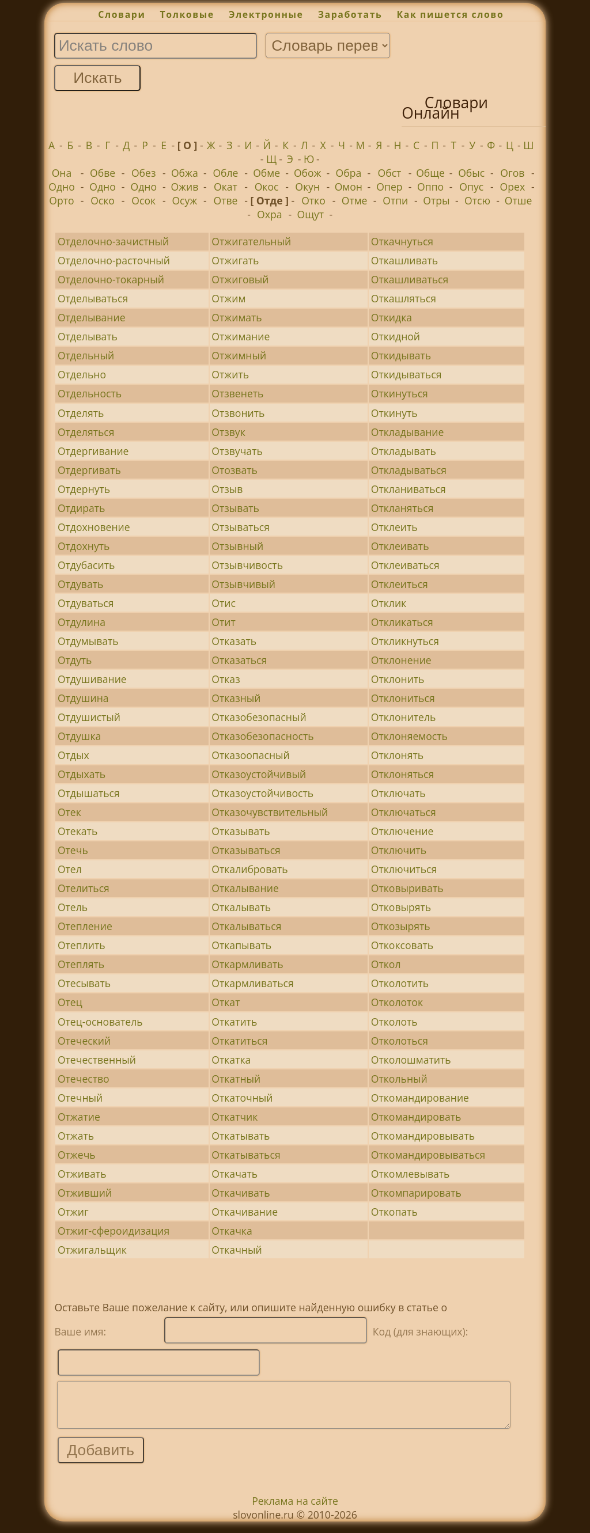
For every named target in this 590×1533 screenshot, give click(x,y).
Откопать (394, 1212)
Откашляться (403, 298)
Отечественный (97, 1060)
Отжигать (235, 260)
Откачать (234, 1174)
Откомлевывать (410, 1174)
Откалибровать (249, 869)
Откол (386, 964)
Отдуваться (86, 603)
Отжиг (73, 1212)
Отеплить (81, 945)
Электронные (266, 14)
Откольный (399, 1079)
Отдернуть (84, 489)
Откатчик (234, 1117)
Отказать (233, 641)
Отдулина (81, 622)
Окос (267, 186)
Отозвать (234, 470)
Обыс (471, 173)
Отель (73, 907)
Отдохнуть (83, 546)
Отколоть (394, 1022)
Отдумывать (88, 641)
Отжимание (240, 336)
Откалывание (245, 888)
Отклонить (398, 679)
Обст (390, 173)
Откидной (395, 336)
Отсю (477, 200)
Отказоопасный (250, 755)
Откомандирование (420, 1098)
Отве (225, 200)
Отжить (230, 374)
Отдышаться (89, 793)
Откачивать (240, 1193)
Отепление (85, 926)
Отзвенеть (237, 393)
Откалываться (246, 926)
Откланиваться (408, 489)
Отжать (76, 1136)
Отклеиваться (405, 565)
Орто (61, 200)
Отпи (395, 200)
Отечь (73, 850)
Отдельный (86, 355)
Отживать (82, 1174)
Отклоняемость (409, 736)
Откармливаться (252, 983)
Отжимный (238, 355)
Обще (430, 173)
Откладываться (409, 470)
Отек (69, 812)
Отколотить (400, 983)
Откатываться (245, 1155)
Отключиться (404, 869)
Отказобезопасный (258, 717)
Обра (348, 173)
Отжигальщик (92, 1250)
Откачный (236, 1250)
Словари (121, 14)
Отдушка (79, 736)
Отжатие (79, 1117)
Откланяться (402, 508)
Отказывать (240, 831)
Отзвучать (237, 451)
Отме (355, 200)
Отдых (73, 755)
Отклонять (397, 755)
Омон (348, 186)
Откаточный (242, 1098)
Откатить (234, 1022)
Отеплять (81, 964)
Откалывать (241, 907)
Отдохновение (94, 527)
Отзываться (240, 527)
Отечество (83, 1079)
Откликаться (402, 622)
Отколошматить (411, 1060)
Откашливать (404, 260)
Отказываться (246, 850)
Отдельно (82, 374)
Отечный (80, 1098)
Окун (307, 186)
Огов (512, 173)
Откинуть (394, 413)
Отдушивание (92, 679)
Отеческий (84, 1041)
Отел (70, 869)
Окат (225, 186)
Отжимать (236, 317)
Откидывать (401, 355)
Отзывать (235, 508)
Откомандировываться (428, 1155)
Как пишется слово (450, 14)
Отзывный (237, 546)
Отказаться (239, 660)
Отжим (228, 298)
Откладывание (407, 432)
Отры (436, 200)
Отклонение (401, 660)
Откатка (231, 1060)
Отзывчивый (243, 584)
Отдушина (83, 698)
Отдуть (75, 660)
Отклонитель (403, 717)
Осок (143, 200)
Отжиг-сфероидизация (113, 1231)
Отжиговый (239, 279)
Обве (102, 173)
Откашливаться (409, 279)
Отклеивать (400, 546)
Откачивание (244, 1212)
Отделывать (88, 336)
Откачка (231, 1231)
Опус (471, 186)
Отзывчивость (247, 565)
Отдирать (81, 508)
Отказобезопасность (262, 736)
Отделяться (86, 432)
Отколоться (399, 1041)
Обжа (184, 173)
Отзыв (227, 489)
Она (62, 173)
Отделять (81, 413)
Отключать (398, 793)
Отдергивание (93, 451)
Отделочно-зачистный (113, 241)
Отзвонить (237, 413)
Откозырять (400, 926)
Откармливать (247, 964)
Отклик (388, 603)
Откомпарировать (416, 1193)
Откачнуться (402, 241)
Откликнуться (405, 641)
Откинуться (399, 393)
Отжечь (77, 1155)
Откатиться (239, 1041)
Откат (225, 1002)
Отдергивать (89, 470)
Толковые (187, 14)
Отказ (225, 679)
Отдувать (80, 584)
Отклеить (394, 527)
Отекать (77, 831)
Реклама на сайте (295, 1509)
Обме (266, 173)
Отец (70, 1002)
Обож (308, 173)
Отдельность (90, 393)
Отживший (85, 1193)
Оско (102, 200)
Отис (223, 603)
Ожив (184, 186)
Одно (61, 186)
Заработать (350, 14)
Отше (518, 200)
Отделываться (93, 298)
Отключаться (403, 812)
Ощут (310, 214)
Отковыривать (407, 888)
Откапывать (241, 945)
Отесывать (84, 983)
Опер (389, 186)
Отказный (235, 698)
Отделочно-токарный (111, 279)
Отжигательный (251, 241)
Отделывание (92, 317)
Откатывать (240, 1136)
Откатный (235, 1079)
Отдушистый (89, 717)
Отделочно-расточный (114, 260)
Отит (223, 622)
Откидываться (406, 374)
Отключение (402, 831)
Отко (313, 200)
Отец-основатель (100, 1022)
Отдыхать (81, 774)
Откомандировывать (423, 1136)
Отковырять (401, 907)
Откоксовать (402, 945)
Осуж (184, 200)
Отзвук (228, 432)
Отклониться (403, 698)
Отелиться (83, 888)
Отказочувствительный (269, 812)
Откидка (391, 317)
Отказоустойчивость (262, 793)
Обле (225, 173)
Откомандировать (416, 1117)
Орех (512, 186)
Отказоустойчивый (258, 774)
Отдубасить (86, 565)
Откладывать (403, 451)
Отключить (398, 850)
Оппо (430, 186)
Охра (269, 214)
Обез (143, 173)
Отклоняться (402, 774)
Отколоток (397, 1002)
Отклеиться (399, 584)
